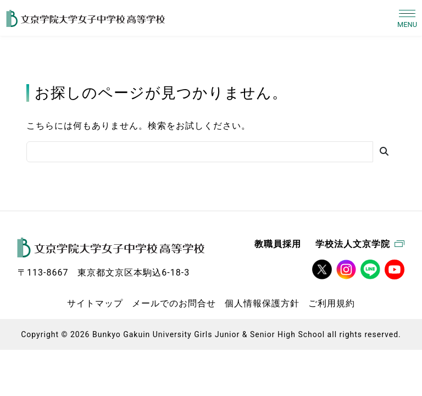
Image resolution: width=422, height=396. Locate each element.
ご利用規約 (331, 303)
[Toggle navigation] (407, 18)
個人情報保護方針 (262, 303)
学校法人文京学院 (359, 244)
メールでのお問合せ (174, 303)
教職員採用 (277, 244)
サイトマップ (95, 303)
